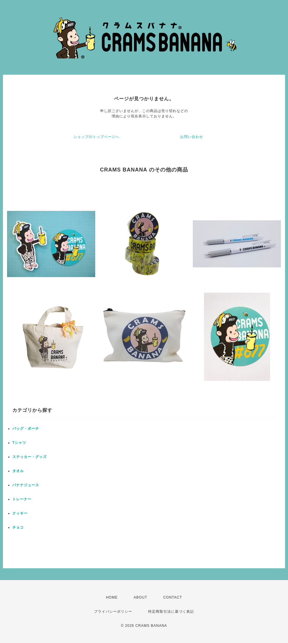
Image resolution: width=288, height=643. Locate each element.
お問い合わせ (191, 137)
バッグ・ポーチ (25, 429)
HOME (112, 597)
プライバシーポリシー (113, 611)
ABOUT (140, 597)
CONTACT (172, 597)
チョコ (18, 527)
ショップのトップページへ (96, 137)
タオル (18, 471)
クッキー (20, 513)
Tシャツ (19, 443)
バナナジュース (25, 485)
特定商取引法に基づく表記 (171, 611)
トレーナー (21, 499)
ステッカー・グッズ (29, 457)
